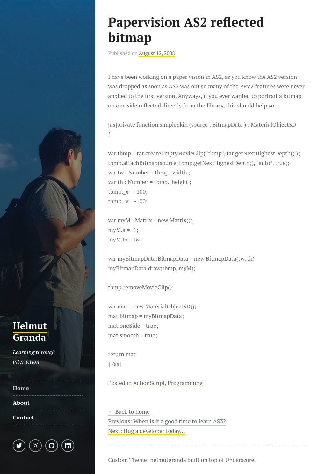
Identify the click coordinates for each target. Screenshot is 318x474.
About (21, 402)
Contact (23, 417)
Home (21, 388)
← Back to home (129, 411)
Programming (185, 383)
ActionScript (149, 383)
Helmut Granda (30, 331)
